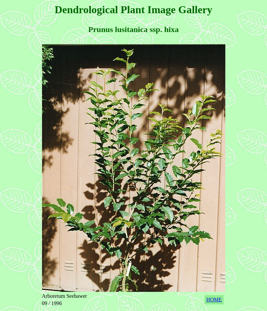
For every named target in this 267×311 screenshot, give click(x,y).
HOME (214, 299)
